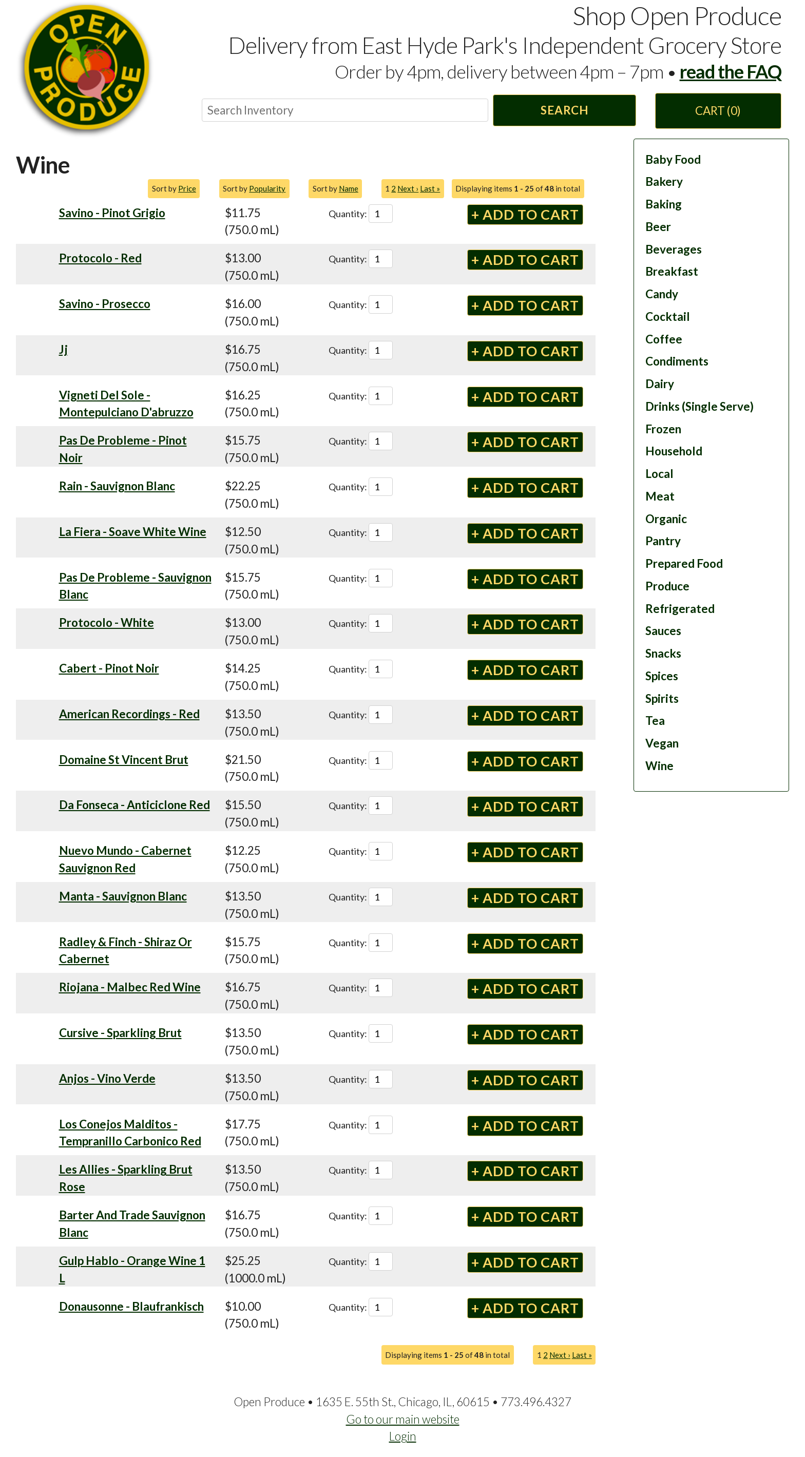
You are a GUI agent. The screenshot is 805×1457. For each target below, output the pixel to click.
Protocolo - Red (100, 258)
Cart (718, 111)
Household (673, 451)
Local (659, 474)
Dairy (659, 384)
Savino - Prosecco (104, 304)
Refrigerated (680, 609)
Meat (660, 496)
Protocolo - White (106, 622)
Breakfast (671, 271)
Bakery (664, 181)
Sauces (663, 631)
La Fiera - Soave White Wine (132, 532)
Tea (655, 720)
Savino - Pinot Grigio (112, 213)
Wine (659, 766)
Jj (63, 349)
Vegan (662, 743)
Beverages (673, 249)
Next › (407, 188)
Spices (661, 676)
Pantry (663, 541)
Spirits (662, 698)
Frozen (663, 429)
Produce (667, 586)
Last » (430, 188)
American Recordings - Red (129, 714)
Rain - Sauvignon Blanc (117, 486)
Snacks (663, 653)
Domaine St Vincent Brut (123, 759)
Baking (663, 204)
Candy (661, 294)
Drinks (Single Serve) (699, 406)
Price (187, 188)
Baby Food (673, 159)
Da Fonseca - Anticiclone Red (134, 805)
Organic (666, 519)
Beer (658, 227)
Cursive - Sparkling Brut (120, 1033)
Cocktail (667, 316)
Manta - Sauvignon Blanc (123, 896)
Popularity (267, 188)
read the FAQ (730, 71)
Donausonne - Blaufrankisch (131, 1306)
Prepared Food (684, 563)
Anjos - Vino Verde (107, 1078)
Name (348, 188)
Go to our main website (402, 1419)
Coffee (663, 339)
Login (402, 1436)
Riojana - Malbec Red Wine (130, 987)
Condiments (676, 361)
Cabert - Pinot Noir (109, 668)
